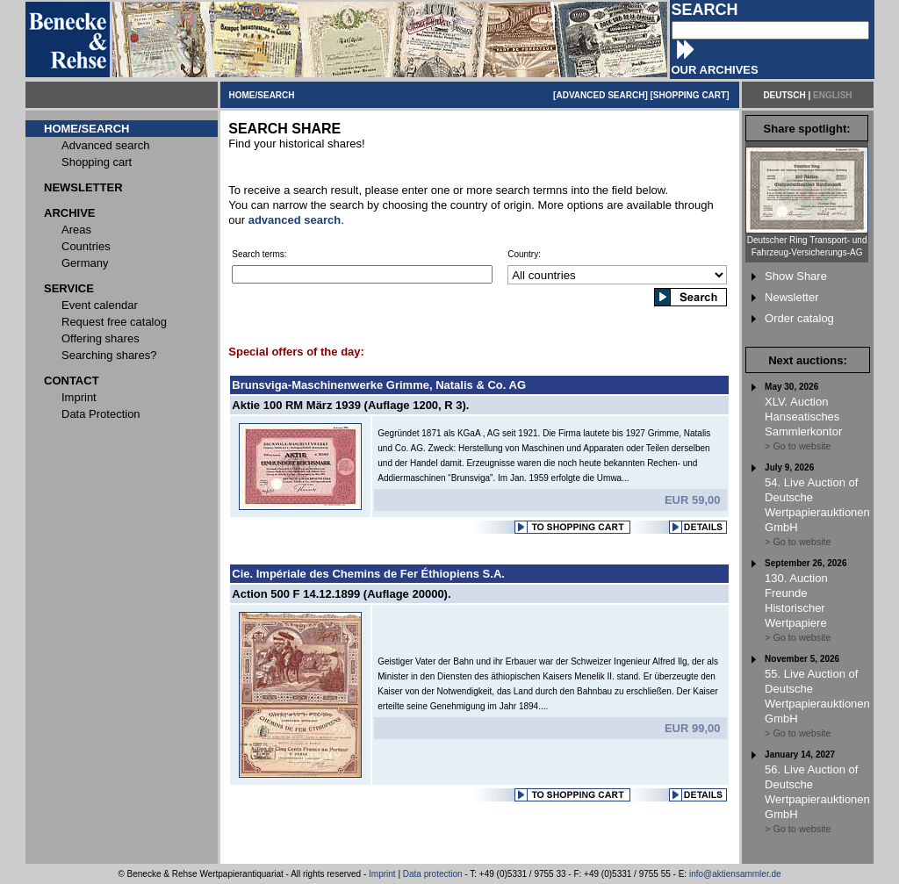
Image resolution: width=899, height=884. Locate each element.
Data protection (433, 874)
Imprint (382, 874)
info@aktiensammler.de (735, 874)
